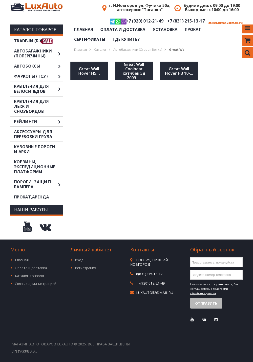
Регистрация (85, 267)
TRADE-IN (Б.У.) (29, 41)
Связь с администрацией (35, 283)
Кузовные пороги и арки (34, 149)
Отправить (206, 303)
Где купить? (126, 39)
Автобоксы (38, 66)
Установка (165, 29)
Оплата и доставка (122, 29)
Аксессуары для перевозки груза (33, 134)
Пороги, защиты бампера (38, 184)
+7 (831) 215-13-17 (186, 21)
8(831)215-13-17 (149, 273)
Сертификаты (89, 39)
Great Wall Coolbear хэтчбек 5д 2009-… (134, 71)
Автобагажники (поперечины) (38, 53)
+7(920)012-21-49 (150, 283)
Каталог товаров (29, 275)
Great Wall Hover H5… (89, 71)
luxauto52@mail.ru (226, 23)
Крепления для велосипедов (38, 89)
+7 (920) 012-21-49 (137, 21)
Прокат (193, 29)
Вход (79, 260)
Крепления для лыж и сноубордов (31, 106)
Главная (83, 29)
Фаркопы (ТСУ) (38, 76)
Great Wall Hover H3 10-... (179, 71)
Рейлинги (38, 121)
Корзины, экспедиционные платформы (34, 166)
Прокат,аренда (31, 197)
